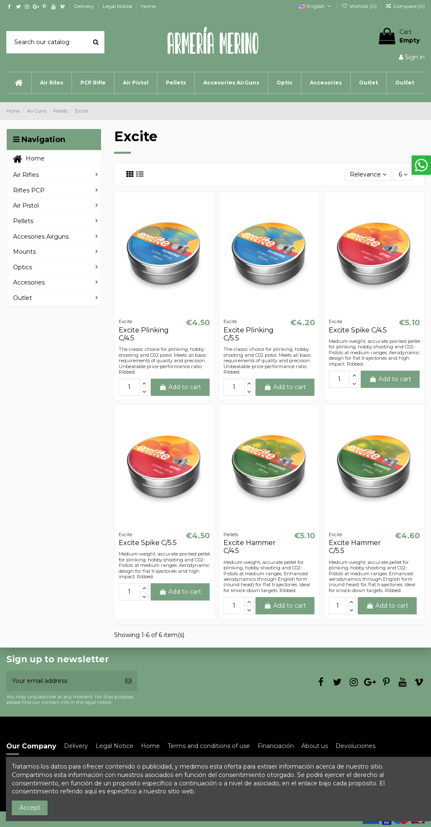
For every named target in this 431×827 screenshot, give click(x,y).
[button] (51, 82)
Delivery (84, 6)
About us (314, 746)
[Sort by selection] (368, 175)
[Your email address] (63, 681)
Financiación (276, 746)
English (316, 6)
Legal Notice (118, 6)
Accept (29, 807)
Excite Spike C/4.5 (358, 330)
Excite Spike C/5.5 (148, 543)
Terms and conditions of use (209, 746)
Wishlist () (359, 6)
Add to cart (180, 387)
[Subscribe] (128, 681)
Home (148, 6)
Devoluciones (355, 746)
